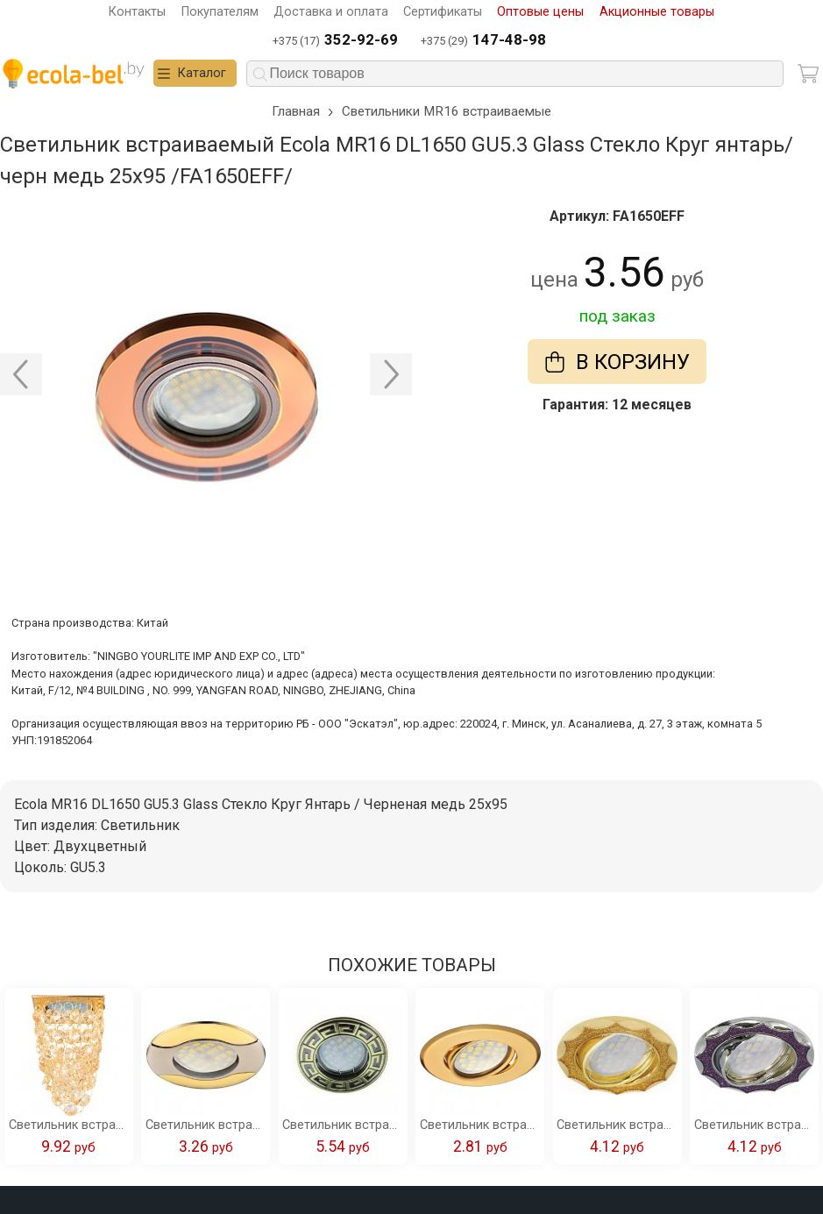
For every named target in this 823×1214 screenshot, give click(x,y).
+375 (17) (335, 41)
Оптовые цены (540, 11)
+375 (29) (483, 41)
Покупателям (220, 11)
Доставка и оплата (330, 11)
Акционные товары (657, 11)
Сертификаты (442, 11)
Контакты (137, 11)
